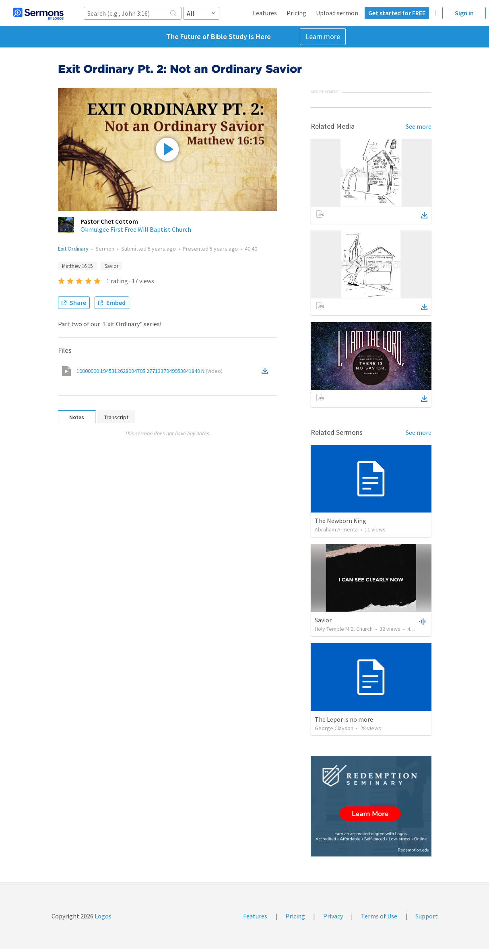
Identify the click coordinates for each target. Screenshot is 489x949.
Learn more (322, 36)
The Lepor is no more (344, 719)
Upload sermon (337, 13)
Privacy (333, 916)
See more (418, 126)
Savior (111, 266)
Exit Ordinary (73, 248)
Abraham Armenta (336, 529)
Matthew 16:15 (77, 266)
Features (265, 13)
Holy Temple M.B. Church (344, 628)
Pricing (296, 13)
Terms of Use (379, 916)
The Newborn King (340, 521)
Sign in (464, 13)
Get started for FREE (396, 13)
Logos (102, 916)
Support (426, 916)
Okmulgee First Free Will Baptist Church (135, 229)
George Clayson (334, 728)
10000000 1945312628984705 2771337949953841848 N (149, 371)
